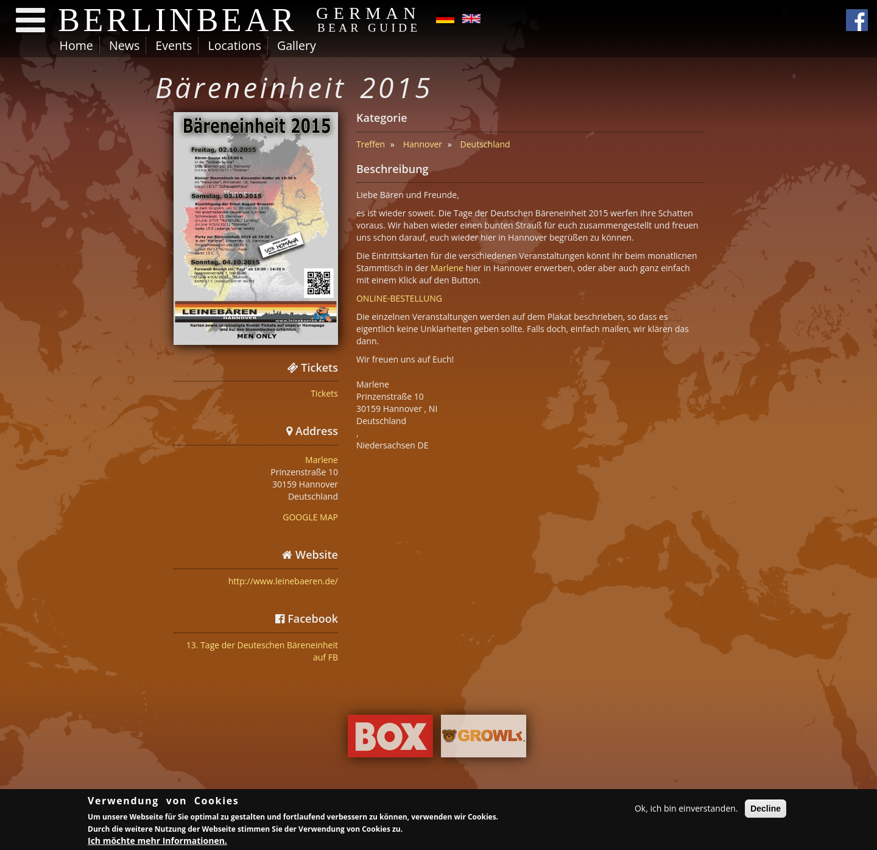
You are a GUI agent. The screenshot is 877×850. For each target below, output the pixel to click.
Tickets (324, 393)
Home (76, 45)
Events (173, 45)
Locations (234, 45)
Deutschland (485, 144)
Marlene (321, 460)
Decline (765, 810)
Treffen (370, 144)
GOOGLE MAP (310, 517)
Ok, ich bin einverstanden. (686, 809)
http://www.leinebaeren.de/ (283, 581)
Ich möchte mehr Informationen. (157, 842)
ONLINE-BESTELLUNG (399, 298)
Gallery (296, 45)
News (124, 45)
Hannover (422, 144)
